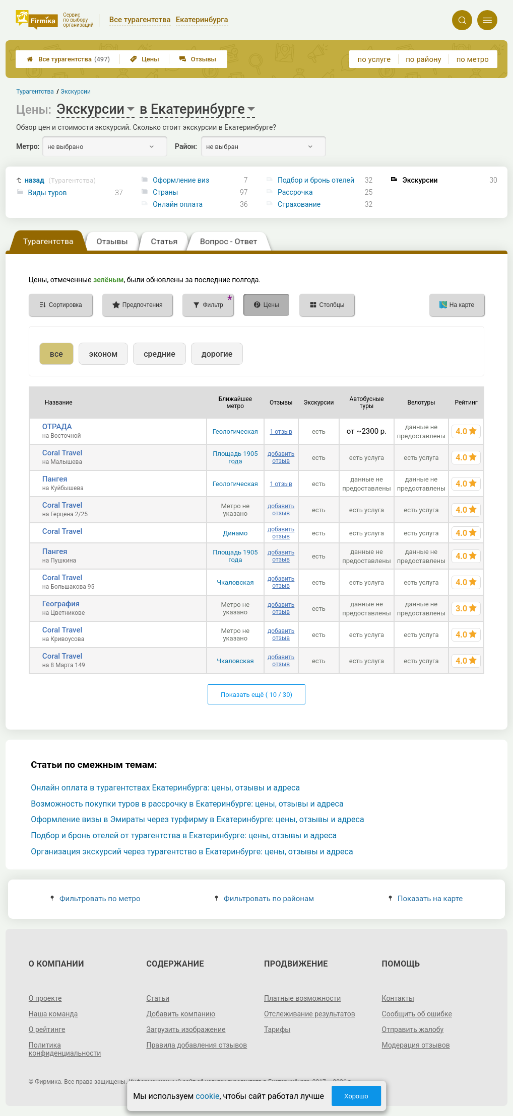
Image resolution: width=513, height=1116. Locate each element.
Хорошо (356, 1096)
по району (423, 59)
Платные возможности (302, 998)
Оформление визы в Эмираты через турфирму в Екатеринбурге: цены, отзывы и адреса (197, 819)
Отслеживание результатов (309, 1014)
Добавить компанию (180, 1014)
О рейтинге (47, 1029)
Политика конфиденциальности (65, 1049)
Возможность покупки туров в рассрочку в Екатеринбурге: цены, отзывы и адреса (187, 804)
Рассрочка (295, 192)
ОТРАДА (57, 426)
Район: (186, 146)
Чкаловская (235, 582)
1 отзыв (281, 431)
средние (159, 354)
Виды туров (47, 192)
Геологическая (235, 431)
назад (60, 180)
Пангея (55, 479)
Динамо (235, 533)
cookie (207, 1096)
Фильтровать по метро (95, 898)
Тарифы (277, 1029)
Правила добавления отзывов (196, 1045)
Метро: (27, 146)
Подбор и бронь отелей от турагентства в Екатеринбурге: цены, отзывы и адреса (184, 835)
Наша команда (53, 1014)
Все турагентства (68, 59)
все (56, 354)
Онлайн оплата (178, 204)
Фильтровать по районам (264, 898)
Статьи (157, 998)
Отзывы (197, 59)
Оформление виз (181, 180)
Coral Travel (62, 452)
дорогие (217, 354)
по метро (473, 59)
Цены (144, 59)
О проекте (45, 998)
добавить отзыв (281, 457)
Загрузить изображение (185, 1029)
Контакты (398, 998)
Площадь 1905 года (235, 457)
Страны (165, 192)
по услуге (374, 59)
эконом (103, 354)
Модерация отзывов (416, 1045)
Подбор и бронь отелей (316, 180)
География (61, 603)
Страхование (299, 204)
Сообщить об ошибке (417, 1014)
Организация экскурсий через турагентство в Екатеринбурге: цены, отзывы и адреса (192, 851)
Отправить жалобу (413, 1029)
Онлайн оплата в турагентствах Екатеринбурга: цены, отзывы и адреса (165, 787)
